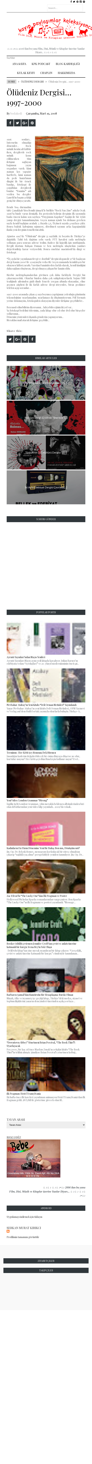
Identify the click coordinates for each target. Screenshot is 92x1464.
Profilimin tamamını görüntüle (23, 1237)
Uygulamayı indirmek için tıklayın (24, 1216)
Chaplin (46, 73)
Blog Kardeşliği (68, 64)
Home (11, 81)
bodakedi (16, 113)
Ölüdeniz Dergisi (32, 81)
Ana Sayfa (19, 64)
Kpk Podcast (41, 64)
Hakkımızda (66, 73)
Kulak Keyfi (26, 73)
